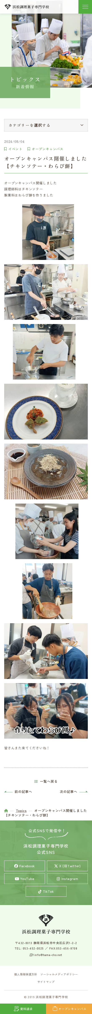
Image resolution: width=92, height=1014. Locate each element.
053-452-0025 (33, 948)
